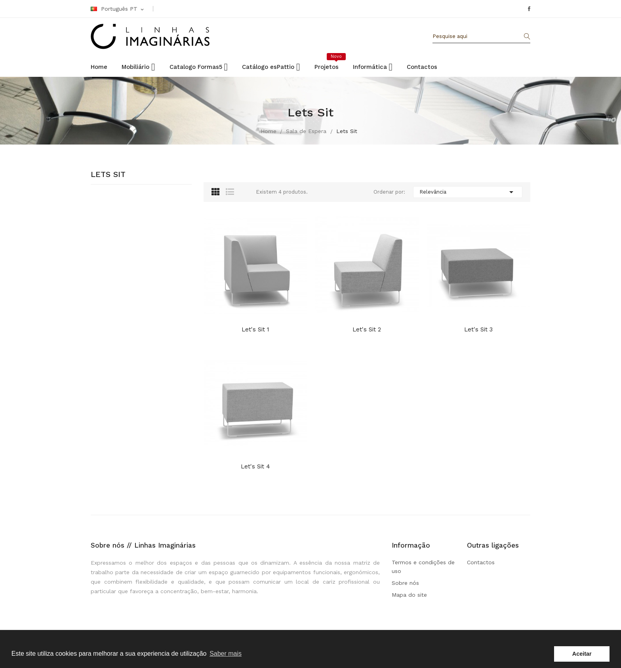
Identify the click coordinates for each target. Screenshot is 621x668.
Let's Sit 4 (255, 466)
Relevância (467, 192)
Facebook (529, 8)
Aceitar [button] (582, 654)
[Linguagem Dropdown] (118, 9)
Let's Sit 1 (255, 329)
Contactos (481, 562)
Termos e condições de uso (423, 566)
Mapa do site (409, 595)
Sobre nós (405, 583)
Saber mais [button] (226, 653)
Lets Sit (108, 174)
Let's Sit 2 (366, 329)
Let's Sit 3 (478, 329)
